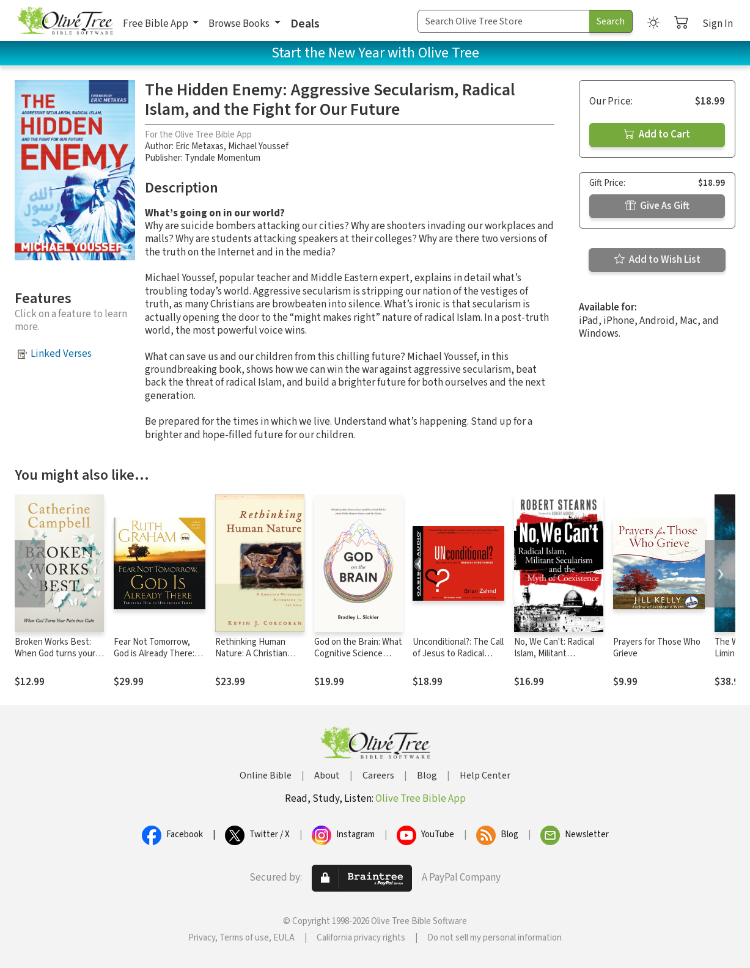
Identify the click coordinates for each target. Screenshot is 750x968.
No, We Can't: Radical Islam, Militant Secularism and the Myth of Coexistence (554, 659)
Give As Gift (657, 206)
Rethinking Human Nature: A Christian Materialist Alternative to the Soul (257, 659)
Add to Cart (657, 134)
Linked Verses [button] (61, 353)
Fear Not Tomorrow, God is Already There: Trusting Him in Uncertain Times (154, 659)
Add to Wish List (657, 259)
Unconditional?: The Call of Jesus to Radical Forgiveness (458, 654)
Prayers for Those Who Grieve (656, 648)
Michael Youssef (258, 146)
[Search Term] (503, 21)
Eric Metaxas (199, 146)
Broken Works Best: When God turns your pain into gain (55, 654)
